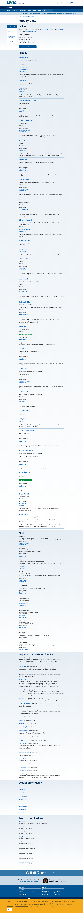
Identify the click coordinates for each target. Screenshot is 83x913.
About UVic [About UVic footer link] (21, 890)
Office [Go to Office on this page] (9, 29)
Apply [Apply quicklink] (58, 3)
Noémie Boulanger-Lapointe (28, 100)
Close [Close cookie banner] (9, 910)
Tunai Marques (23, 723)
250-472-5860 (22, 111)
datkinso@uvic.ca (23, 69)
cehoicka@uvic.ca (23, 314)
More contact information (27, 46)
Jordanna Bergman (24, 832)
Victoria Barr (22, 789)
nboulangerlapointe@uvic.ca (26, 110)
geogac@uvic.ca (23, 580)
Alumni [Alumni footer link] (44, 893)
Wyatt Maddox (23, 806)
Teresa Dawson (24, 200)
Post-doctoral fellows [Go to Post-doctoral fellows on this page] (11, 44)
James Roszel (22, 809)
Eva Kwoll (22, 349)
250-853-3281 (22, 132)
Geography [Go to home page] (31, 16)
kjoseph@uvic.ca (23, 592)
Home (8, 10)
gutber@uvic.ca (23, 291)
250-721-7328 (22, 316)
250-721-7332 (22, 71)
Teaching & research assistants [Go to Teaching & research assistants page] (48, 13)
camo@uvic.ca (22, 419)
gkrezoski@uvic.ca (24, 603)
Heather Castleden (24, 679)
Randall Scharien (24, 472)
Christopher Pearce (24, 759)
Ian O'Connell (23, 392)
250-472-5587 (22, 505)
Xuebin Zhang (23, 514)
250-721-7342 (22, 251)
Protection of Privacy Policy (21, 906)
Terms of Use (10, 906)
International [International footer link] (57, 890)
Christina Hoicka (24, 302)
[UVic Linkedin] (38, 872)
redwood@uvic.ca (23, 463)
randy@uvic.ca (23, 485)
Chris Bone (22, 80)
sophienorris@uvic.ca (24, 381)
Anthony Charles (23, 690)
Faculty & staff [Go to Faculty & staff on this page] (11, 26)
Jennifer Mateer (23, 730)
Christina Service (23, 770)
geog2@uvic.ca (23, 566)
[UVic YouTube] (42, 872)
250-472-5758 (22, 231)
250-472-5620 (22, 91)
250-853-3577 (22, 486)
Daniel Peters (22, 767)
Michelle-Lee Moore (24, 740)
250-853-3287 (22, 191)
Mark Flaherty (23, 259)
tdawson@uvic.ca (23, 209)
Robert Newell (22, 743)
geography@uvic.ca (24, 543)
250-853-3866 (22, 211)
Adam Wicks (22, 813)
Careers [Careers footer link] (32, 891)
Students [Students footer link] (44, 890)
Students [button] (22, 10)
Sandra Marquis (23, 727)
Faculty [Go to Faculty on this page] (9, 31)
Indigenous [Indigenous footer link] (45, 894)
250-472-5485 (22, 629)
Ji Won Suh (22, 327)
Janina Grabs (22, 720)
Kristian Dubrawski (25, 220)
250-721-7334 (22, 170)
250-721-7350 (22, 568)
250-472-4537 (22, 293)
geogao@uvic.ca (23, 555)
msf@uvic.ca (22, 268)
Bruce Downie (22, 710)
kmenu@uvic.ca (23, 615)
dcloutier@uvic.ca (23, 150)
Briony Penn (22, 764)
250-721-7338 (22, 403)
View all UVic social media (51, 872)
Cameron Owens (24, 410)
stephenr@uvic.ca (23, 649)
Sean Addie (22, 786)
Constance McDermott (25, 737)
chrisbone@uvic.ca (24, 90)
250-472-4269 (22, 605)
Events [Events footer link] (32, 890)
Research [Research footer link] (21, 893)
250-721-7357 (22, 582)
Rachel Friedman (23, 847)
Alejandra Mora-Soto (24, 862)
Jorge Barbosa (22, 666)
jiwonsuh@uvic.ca (23, 339)
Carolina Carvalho (23, 842)
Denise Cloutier (24, 141)
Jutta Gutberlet (24, 279)
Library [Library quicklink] (62, 3)
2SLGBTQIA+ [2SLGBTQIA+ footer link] (57, 891)
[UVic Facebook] (31, 872)
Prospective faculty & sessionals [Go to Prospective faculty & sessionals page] (64, 13)
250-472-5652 (22, 382)
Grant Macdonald (23, 857)
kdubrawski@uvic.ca (24, 229)
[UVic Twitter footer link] (34, 872)
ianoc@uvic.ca (22, 401)
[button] (67, 3)
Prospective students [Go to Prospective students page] (35, 13)
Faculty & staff (48, 10)
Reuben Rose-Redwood (27, 451)
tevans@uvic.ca (23, 639)
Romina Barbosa (23, 826)
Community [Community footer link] (57, 894)
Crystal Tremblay (24, 494)
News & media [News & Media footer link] (22, 894)
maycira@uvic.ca (23, 169)
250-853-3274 (22, 441)
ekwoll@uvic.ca (23, 358)
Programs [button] (14, 10)
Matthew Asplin (23, 658)
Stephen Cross (22, 698)
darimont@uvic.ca (23, 189)
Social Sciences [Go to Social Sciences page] (23, 16)
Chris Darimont (24, 180)
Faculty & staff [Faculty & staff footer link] (45, 891)
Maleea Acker (22, 821)
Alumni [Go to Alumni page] (74, 13)
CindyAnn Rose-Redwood (27, 430)
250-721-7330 (22, 421)
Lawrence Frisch (23, 716)
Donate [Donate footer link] (32, 893)
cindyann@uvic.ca (23, 440)
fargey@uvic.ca (23, 249)
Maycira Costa (23, 159)
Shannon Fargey (24, 240)
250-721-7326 (22, 556)
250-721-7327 (22, 545)
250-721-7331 (22, 464)
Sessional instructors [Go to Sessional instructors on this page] (10, 40)
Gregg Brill (21, 837)
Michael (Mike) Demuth (25, 703)
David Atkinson (24, 57)
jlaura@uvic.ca (22, 627)
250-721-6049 (22, 359)
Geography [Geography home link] (10, 7)
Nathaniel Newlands (24, 752)
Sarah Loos (22, 803)
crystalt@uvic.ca (23, 503)
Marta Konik (22, 852)
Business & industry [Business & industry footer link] (59, 893)
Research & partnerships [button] (34, 10)
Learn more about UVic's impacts (29, 881)
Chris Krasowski (23, 796)
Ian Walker (21, 774)
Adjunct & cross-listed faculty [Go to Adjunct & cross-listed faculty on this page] (11, 37)
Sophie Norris (23, 369)
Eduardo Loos (22, 799)
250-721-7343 (22, 593)
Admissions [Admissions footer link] (21, 891)
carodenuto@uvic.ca (24, 130)
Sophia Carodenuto (25, 121)
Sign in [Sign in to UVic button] (73, 2)
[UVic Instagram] (27, 872)
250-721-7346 (22, 617)
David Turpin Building (46, 29)
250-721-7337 (22, 270)
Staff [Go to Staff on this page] (9, 34)
